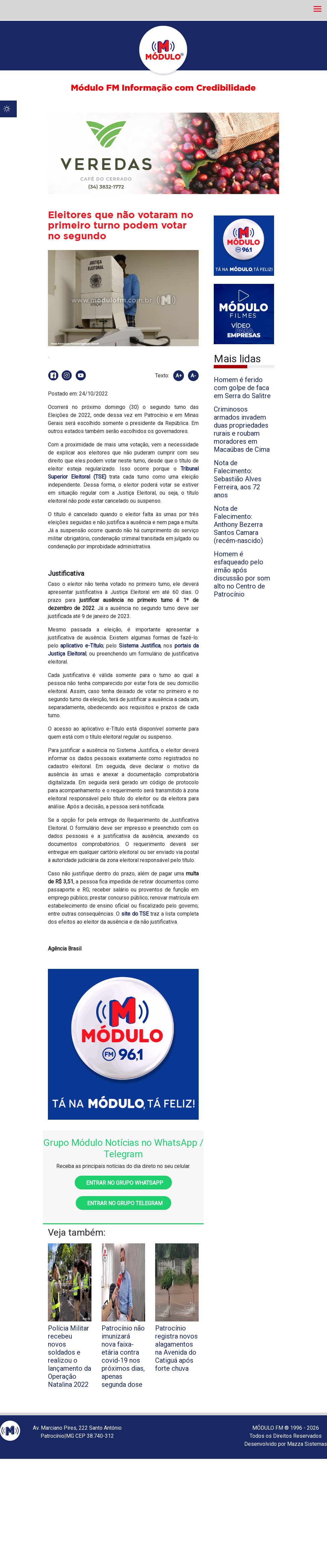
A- (193, 376)
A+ (179, 376)
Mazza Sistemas (307, 1444)
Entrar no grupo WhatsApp (123, 1183)
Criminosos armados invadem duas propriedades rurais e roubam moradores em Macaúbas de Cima (242, 429)
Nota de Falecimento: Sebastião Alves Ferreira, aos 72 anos (237, 479)
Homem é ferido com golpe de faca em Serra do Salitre (242, 388)
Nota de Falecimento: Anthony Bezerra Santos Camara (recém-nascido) (238, 524)
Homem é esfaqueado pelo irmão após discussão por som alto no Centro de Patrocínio (242, 574)
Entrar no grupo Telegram (123, 1203)
